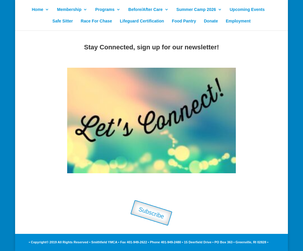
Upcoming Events (247, 9)
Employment (238, 21)
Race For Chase (96, 21)
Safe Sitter (62, 21)
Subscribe (151, 213)
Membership (69, 9)
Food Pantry (184, 21)
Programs (105, 9)
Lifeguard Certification (142, 21)
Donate (211, 21)
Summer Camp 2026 (196, 9)
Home (37, 9)
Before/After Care (145, 9)
